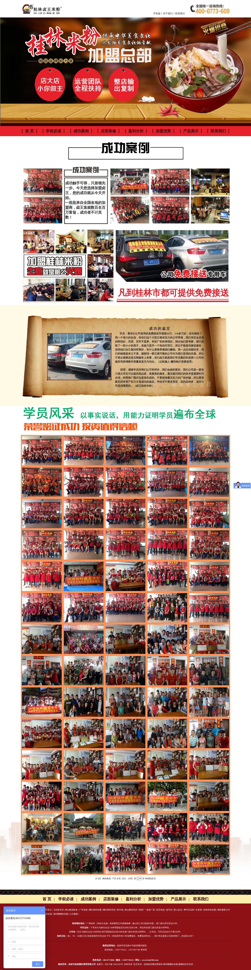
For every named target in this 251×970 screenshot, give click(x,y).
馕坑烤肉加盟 (95, 910)
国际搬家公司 (223, 910)
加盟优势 (163, 131)
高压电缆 (160, 910)
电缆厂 (142, 910)
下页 (114, 878)
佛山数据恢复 (71, 910)
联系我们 (180, 13)
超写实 (169, 910)
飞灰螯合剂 (58, 910)
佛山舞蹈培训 (131, 910)
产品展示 (191, 131)
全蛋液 (199, 910)
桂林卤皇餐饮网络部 (153, 964)
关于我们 (168, 13)
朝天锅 (120, 910)
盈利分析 (136, 131)
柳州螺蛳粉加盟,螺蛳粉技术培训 (178, 964)
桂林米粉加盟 (209, 910)
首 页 (29, 131)
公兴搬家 (74, 914)
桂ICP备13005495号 (114, 964)
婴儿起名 (178, 910)
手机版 (157, 13)
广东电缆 (83, 910)
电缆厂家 (150, 910)
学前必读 (53, 131)
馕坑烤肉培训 (109, 910)
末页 (119, 878)
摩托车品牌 (189, 910)
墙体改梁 (48, 914)
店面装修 (108, 131)
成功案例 (81, 131)
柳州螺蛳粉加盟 (61, 914)
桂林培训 (128, 964)
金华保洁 (47, 910)
